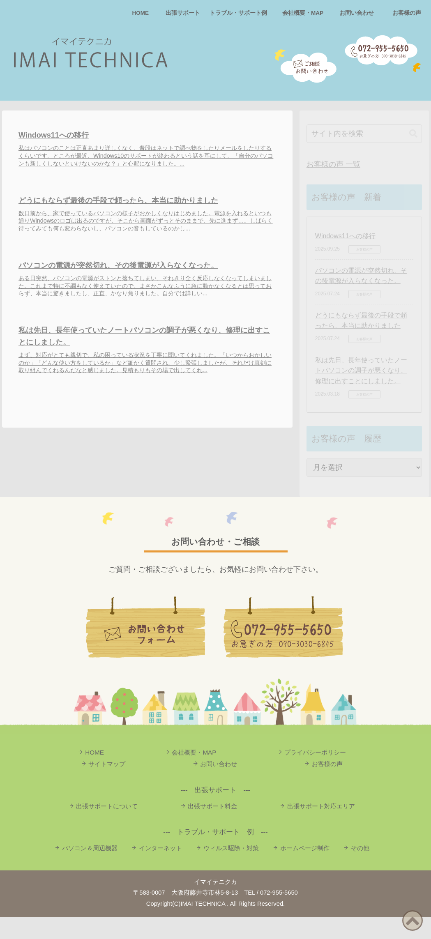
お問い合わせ (356, 13)
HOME (140, 13)
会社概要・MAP (302, 13)
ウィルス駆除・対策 (231, 869)
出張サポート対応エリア (321, 827)
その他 (360, 869)
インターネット (160, 869)
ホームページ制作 (305, 869)
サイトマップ (106, 785)
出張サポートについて (107, 827)
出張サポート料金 (212, 827)
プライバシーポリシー (315, 774)
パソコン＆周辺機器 (90, 869)
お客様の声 (406, 13)
